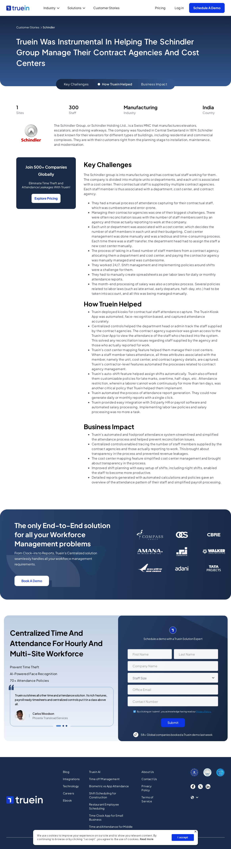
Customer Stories (106, 8)
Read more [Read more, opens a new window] (146, 839)
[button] (52, 7)
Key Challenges (76, 84)
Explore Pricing (46, 198)
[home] (17, 8)
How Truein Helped (114, 84)
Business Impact (154, 84)
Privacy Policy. (203, 713)
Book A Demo (31, 581)
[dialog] (115, 837)
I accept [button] (182, 837)
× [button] (195, 832)
